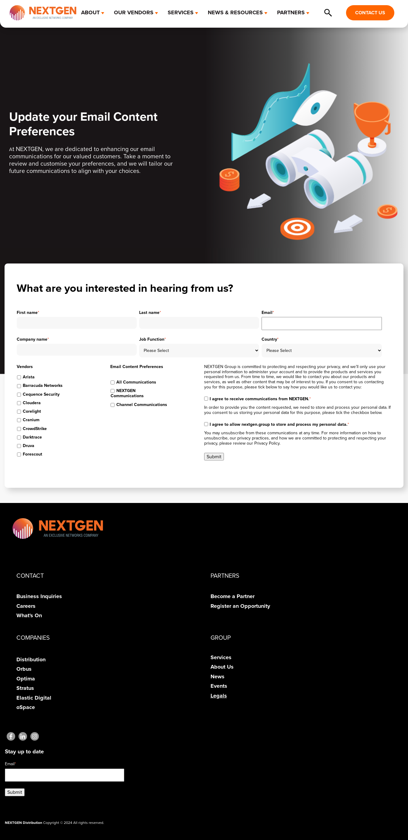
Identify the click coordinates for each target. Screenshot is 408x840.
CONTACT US (370, 12)
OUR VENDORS (133, 12)
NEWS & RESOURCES (235, 12)
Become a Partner (233, 596)
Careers (26, 606)
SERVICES (181, 12)
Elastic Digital (33, 698)
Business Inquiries (39, 596)
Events (219, 686)
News (218, 676)
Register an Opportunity (240, 606)
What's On (29, 615)
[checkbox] (46, 377)
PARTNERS (291, 12)
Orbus (24, 669)
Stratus (25, 688)
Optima (25, 679)
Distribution (31, 659)
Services (221, 657)
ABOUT (90, 12)
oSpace (25, 707)
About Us (222, 667)
